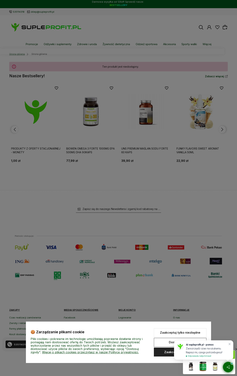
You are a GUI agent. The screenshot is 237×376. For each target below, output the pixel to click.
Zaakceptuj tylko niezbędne (180, 332)
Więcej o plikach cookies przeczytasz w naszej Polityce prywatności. (90, 352)
